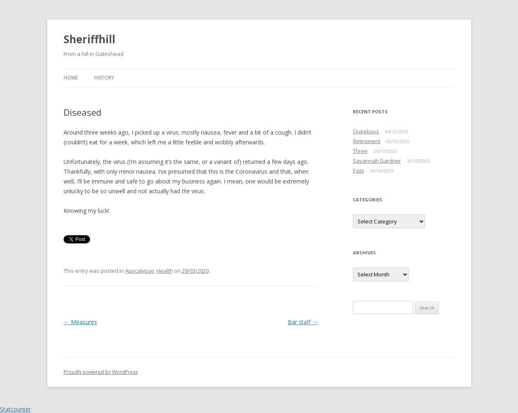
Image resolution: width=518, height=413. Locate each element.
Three (360, 151)
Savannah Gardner (377, 160)
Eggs (358, 170)
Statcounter (15, 409)
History (104, 77)
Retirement (366, 141)
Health (165, 270)
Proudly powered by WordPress (101, 372)
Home (71, 77)
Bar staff (303, 322)
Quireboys (366, 131)
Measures (80, 322)
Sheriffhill (89, 39)
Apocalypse (139, 270)
